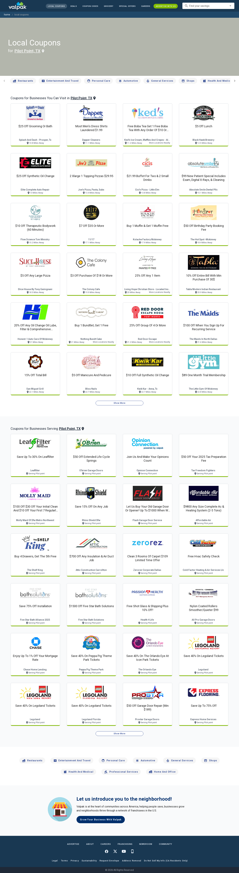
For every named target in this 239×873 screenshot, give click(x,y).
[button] (127, 6)
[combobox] (208, 6)
